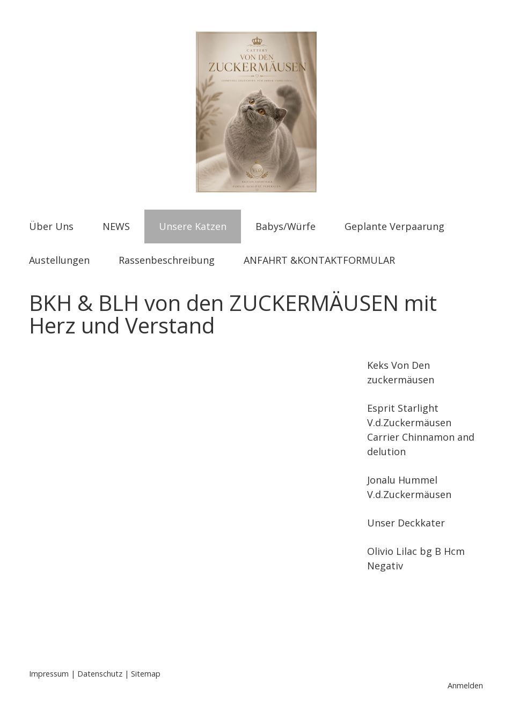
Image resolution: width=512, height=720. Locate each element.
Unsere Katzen (192, 226)
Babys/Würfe (285, 226)
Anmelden (465, 685)
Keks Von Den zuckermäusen (400, 372)
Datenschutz (99, 674)
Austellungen (59, 260)
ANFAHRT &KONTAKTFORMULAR (319, 260)
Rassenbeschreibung (167, 260)
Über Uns (51, 226)
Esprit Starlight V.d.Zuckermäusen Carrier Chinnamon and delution (420, 430)
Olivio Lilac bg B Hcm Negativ (416, 558)
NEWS (116, 226)
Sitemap (145, 674)
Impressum (49, 674)
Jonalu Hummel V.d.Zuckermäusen (409, 487)
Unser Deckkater (406, 522)
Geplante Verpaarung (394, 226)
